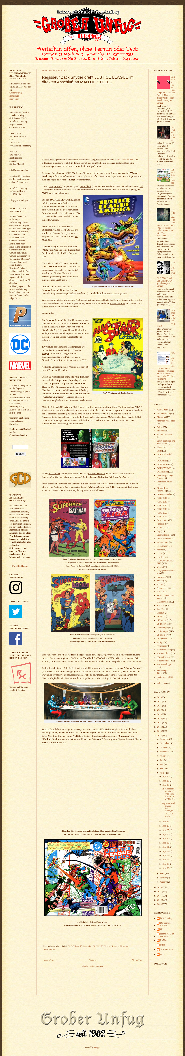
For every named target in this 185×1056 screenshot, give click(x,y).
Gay (158, 531)
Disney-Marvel (163, 494)
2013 (159, 887)
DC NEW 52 (98, 946)
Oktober (163, 747)
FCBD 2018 (162, 505)
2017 (159, 722)
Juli (162, 760)
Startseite (93, 960)
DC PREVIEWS (164, 468)
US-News (161, 635)
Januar (163, 882)
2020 (159, 710)
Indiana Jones (163, 542)
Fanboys (160, 524)
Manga (160, 567)
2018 (159, 718)
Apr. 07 (165, 859)
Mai (162, 768)
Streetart (160, 613)
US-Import (161, 624)
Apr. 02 (165, 868)
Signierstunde (163, 602)
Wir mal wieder (163, 657)
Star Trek (161, 605)
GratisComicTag (164, 538)
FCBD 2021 (162, 516)
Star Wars (161, 609)
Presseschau (162, 588)
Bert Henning (166, 918)
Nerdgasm (124, 946)
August (163, 756)
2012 (159, 891)
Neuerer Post (48, 960)
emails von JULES (165, 677)
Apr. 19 (165, 843)
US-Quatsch (162, 638)
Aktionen (161, 417)
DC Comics (162, 460)
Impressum (14, 99)
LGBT (159, 553)
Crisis (159, 451)
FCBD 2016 (162, 498)
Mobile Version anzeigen (92, 966)
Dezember (164, 739)
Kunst (159, 549)
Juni (162, 764)
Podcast (160, 584)
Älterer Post (137, 960)
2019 (159, 714)
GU (161, 929)
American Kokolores (166, 421)
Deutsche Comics (164, 481)
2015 (159, 731)
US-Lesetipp (162, 627)
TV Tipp (160, 616)
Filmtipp (107, 946)
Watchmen (161, 646)
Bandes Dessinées (164, 434)
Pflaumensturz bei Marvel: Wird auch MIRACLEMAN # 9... (168, 793)
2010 (159, 900)
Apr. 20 (165, 838)
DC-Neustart (162, 471)
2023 (159, 697)
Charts (159, 447)
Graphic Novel (163, 535)
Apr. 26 (165, 826)
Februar (163, 877)
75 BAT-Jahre (73, 946)
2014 (159, 735)
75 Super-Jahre (86, 946)
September (165, 751)
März (162, 873)
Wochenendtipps (164, 664)
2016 (159, 727)
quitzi (162, 954)
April (162, 773)
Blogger (97, 1047)
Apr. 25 (165, 830)
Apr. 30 (165, 776)
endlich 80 (161, 683)
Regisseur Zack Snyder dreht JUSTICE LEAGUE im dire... (168, 810)
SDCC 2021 (162, 591)
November (165, 743)
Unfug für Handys (20, 566)
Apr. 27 (165, 821)
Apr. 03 (165, 864)
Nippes (160, 580)
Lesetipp (160, 557)
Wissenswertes (49, 949)
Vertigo (160, 642)
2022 (159, 701)
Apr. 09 (165, 851)
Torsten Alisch (166, 949)
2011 (159, 896)
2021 (159, 705)
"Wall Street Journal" (125, 159)
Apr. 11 (165, 847)
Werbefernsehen (164, 649)
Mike (162, 945)
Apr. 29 (165, 781)
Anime (160, 427)
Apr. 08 (165, 855)
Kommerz (115, 946)
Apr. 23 (165, 834)
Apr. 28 (165, 785)
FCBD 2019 (162, 509)
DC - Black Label (164, 454)
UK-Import (161, 620)
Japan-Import (162, 546)
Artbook (160, 430)
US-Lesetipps (162, 631)
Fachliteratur (162, 520)
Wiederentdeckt (163, 653)
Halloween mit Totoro (173, 134)
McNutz (163, 940)
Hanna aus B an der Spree (167, 935)
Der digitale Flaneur (165, 924)
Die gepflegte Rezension (162, 489)
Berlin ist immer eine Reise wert (166, 442)
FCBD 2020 (162, 513)
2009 (159, 904)
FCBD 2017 (162, 502)
